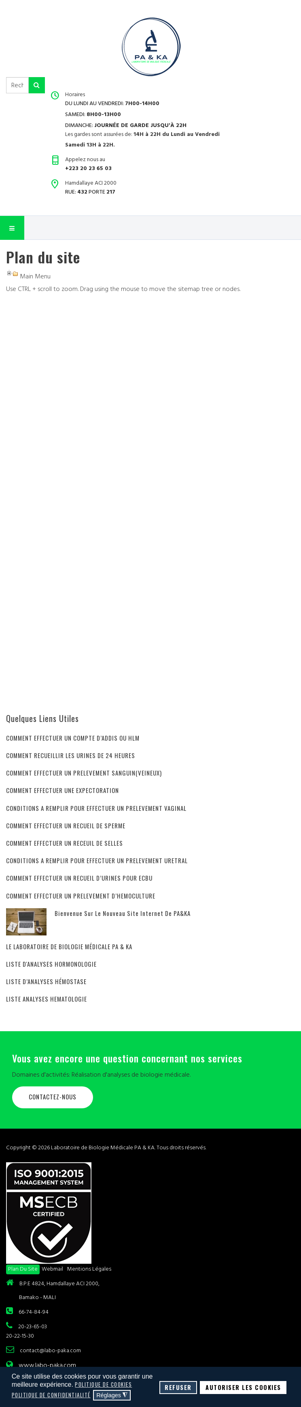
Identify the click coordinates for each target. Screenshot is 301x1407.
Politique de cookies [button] (103, 1384)
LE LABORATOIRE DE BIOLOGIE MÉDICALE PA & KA (69, 946)
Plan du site (23, 1269)
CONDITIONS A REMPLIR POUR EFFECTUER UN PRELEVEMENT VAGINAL (96, 808)
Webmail (52, 1269)
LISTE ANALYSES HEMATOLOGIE (46, 998)
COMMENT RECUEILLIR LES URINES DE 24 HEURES (70, 755)
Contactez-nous (52, 1096)
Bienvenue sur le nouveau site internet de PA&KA (123, 913)
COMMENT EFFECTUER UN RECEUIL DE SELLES (64, 842)
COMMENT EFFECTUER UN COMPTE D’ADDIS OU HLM (73, 737)
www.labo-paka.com (47, 1365)
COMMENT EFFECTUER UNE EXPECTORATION (62, 790)
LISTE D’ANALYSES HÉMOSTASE (46, 981)
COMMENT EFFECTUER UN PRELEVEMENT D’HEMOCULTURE (80, 895)
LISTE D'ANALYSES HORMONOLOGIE (51, 963)
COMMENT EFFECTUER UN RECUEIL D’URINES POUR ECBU (79, 877)
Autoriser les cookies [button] (243, 1387)
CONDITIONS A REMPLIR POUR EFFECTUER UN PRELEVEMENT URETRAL (97, 860)
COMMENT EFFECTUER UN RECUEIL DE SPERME (65, 825)
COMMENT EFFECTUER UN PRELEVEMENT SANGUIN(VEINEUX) (84, 772)
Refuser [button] (178, 1387)
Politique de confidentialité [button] (51, 1395)
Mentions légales (89, 1269)
